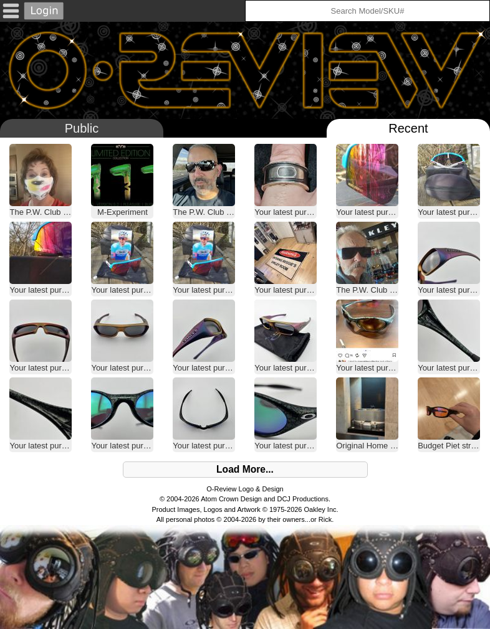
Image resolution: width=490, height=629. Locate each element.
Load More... (245, 469)
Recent (408, 128)
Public (81, 128)
